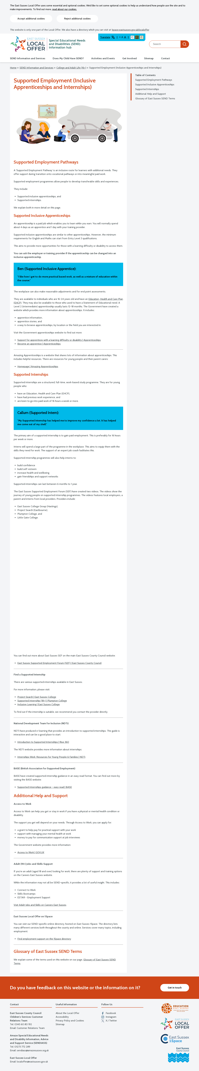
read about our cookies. (64, 9)
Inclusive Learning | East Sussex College (38, 704)
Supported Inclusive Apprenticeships (154, 84)
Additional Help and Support (150, 93)
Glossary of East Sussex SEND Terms (155, 98)
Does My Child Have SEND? (68, 58)
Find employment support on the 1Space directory (44, 938)
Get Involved (129, 58)
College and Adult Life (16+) (71, 67)
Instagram (108, 1016)
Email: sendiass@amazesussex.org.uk (29, 1050)
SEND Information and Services (27, 58)
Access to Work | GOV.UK (30, 852)
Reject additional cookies (77, 18)
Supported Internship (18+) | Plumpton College (42, 700)
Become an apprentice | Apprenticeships (39, 343)
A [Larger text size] (125, 37)
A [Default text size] (119, 37)
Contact (165, 58)
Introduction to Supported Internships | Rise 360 (43, 742)
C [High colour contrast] (137, 37)
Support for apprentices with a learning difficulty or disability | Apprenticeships (59, 340)
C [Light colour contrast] (142, 37)
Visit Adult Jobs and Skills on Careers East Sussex (40, 904)
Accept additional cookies (31, 18)
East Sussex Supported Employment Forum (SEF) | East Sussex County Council (59, 663)
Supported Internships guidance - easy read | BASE (44, 787)
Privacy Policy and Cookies (70, 1020)
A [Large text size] (122, 37)
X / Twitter (109, 1020)
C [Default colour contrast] (132, 37)
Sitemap (149, 58)
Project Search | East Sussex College (36, 696)
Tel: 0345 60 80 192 (21, 1024)
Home (13, 67)
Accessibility (62, 1016)
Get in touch (175, 987)
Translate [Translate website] (107, 37)
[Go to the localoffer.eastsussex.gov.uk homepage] (48, 44)
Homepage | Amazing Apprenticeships (37, 366)
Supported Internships (147, 89)
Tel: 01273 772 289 (20, 1046)
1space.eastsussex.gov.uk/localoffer (130, 29)
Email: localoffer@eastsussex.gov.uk (29, 1061)
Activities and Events (103, 58)
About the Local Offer (67, 1013)
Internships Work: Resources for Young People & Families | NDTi (51, 756)
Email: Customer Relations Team (27, 1028)
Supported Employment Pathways (153, 79)
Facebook (108, 1013)
